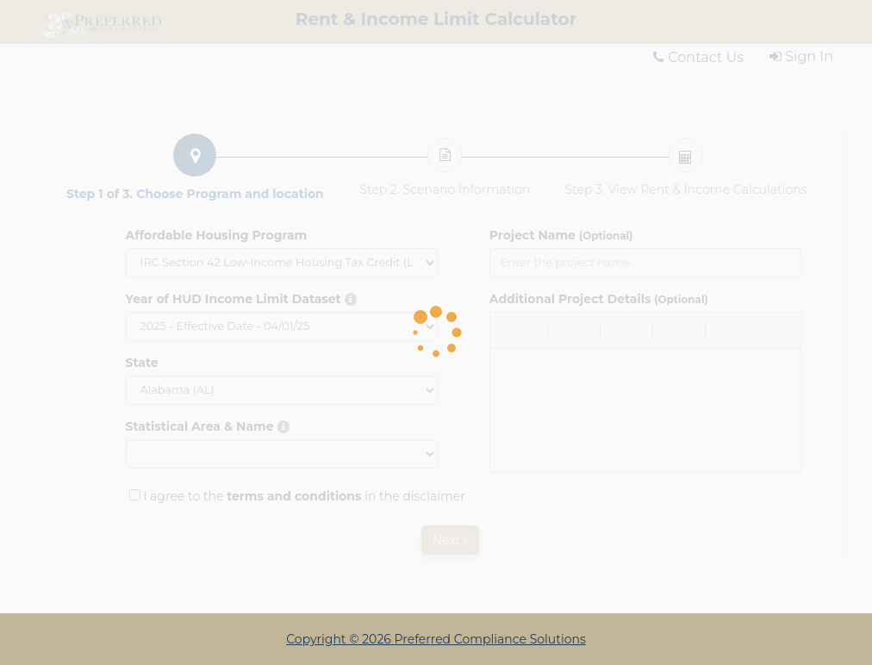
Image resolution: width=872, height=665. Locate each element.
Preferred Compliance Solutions (490, 639)
